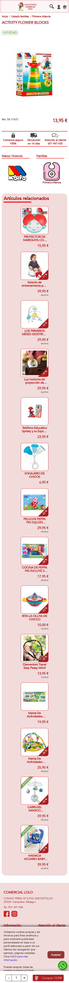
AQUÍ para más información (16, 958)
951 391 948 (15, 907)
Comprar (52, 978)
